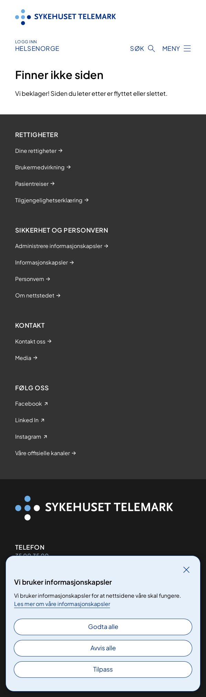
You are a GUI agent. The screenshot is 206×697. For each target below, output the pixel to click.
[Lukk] (186, 569)
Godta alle (103, 626)
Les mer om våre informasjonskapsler (62, 603)
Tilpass (103, 669)
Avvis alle (103, 648)
